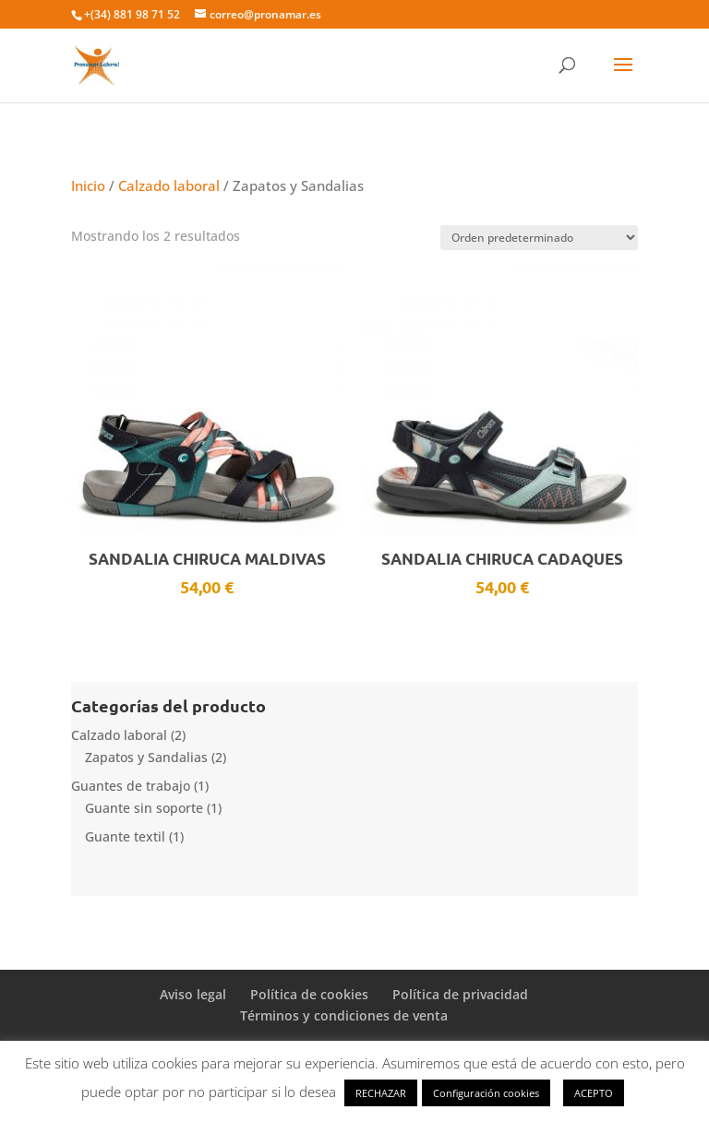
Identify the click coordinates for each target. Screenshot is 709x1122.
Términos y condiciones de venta (344, 1015)
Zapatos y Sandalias (146, 757)
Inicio (88, 185)
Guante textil (125, 836)
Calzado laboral (169, 185)
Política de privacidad (460, 994)
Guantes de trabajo (130, 785)
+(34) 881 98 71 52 (132, 14)
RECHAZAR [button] (380, 1093)
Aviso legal (193, 994)
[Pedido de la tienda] (539, 237)
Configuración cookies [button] (486, 1093)
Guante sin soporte (144, 808)
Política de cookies (309, 994)
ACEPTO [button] (593, 1093)
